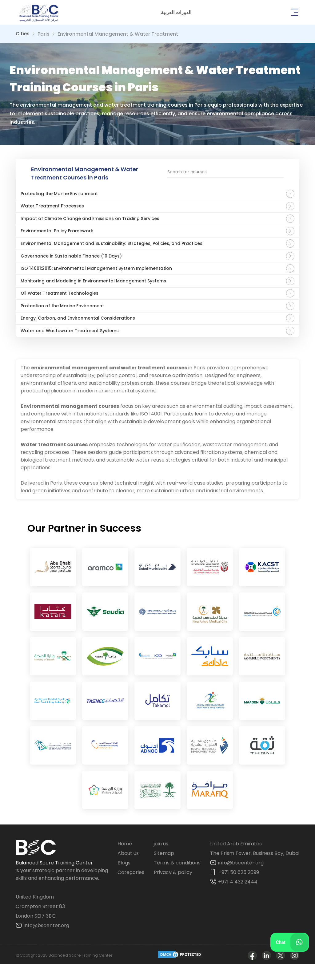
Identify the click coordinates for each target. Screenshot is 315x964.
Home (125, 841)
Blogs (124, 860)
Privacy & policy (173, 870)
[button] (176, 12)
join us (161, 841)
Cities (23, 33)
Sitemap (164, 851)
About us (128, 851)
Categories (131, 870)
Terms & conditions (177, 860)
